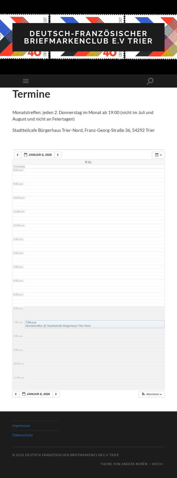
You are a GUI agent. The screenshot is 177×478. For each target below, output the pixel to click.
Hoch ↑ (158, 464)
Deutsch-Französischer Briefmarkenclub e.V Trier (88, 37)
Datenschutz (22, 435)
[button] (151, 394)
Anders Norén (134, 464)
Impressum (21, 425)
